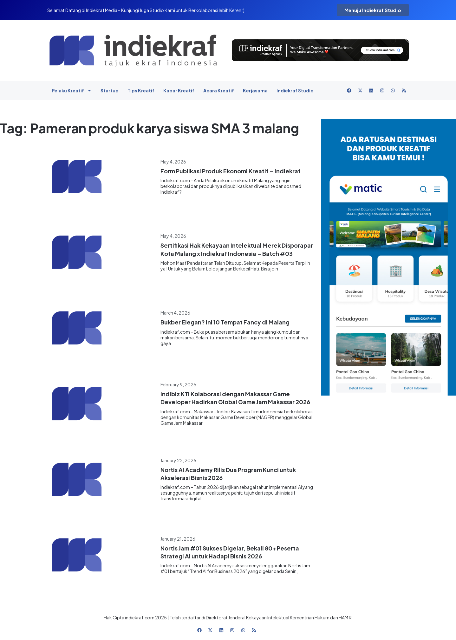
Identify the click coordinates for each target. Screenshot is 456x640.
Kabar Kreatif (178, 90)
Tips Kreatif (140, 90)
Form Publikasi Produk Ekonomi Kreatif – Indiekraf (230, 171)
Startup (110, 90)
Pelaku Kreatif (72, 90)
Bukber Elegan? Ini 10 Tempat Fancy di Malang (225, 322)
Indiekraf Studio (295, 90)
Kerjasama (255, 90)
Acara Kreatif (218, 90)
